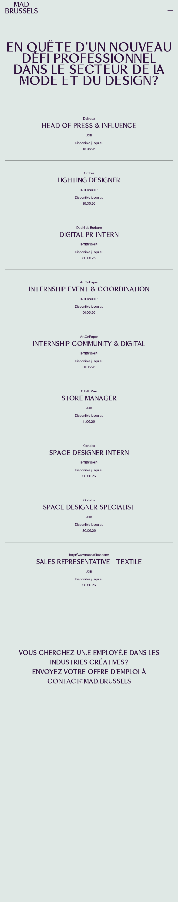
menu (170, 8)
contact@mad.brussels (89, 681)
